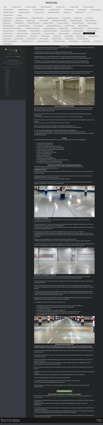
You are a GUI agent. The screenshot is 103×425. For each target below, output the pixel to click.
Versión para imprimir (6, 419)
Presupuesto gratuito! (64, 391)
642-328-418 (14, 60)
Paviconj (3, 421)
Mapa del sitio (16, 419)
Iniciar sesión (99, 419)
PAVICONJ (51, 2)
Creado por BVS (16, 421)
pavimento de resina (40, 176)
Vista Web (100, 421)
